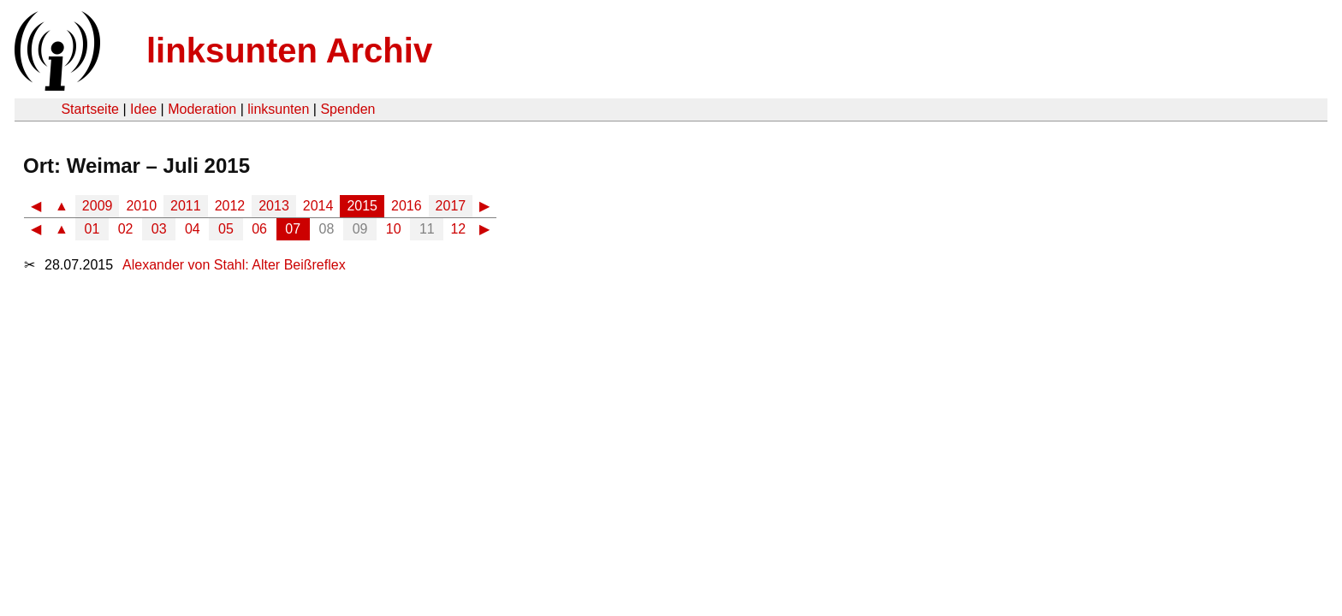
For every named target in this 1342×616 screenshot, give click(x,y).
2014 (318, 205)
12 (458, 229)
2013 (273, 205)
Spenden (347, 109)
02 (126, 229)
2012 (230, 205)
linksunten (278, 109)
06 (259, 229)
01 (92, 229)
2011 (185, 205)
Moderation (202, 109)
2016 (406, 205)
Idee (143, 109)
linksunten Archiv (289, 50)
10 (393, 229)
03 (159, 229)
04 (192, 229)
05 (226, 229)
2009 (97, 205)
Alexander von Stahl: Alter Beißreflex (234, 265)
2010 (141, 205)
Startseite (90, 109)
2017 (451, 205)
